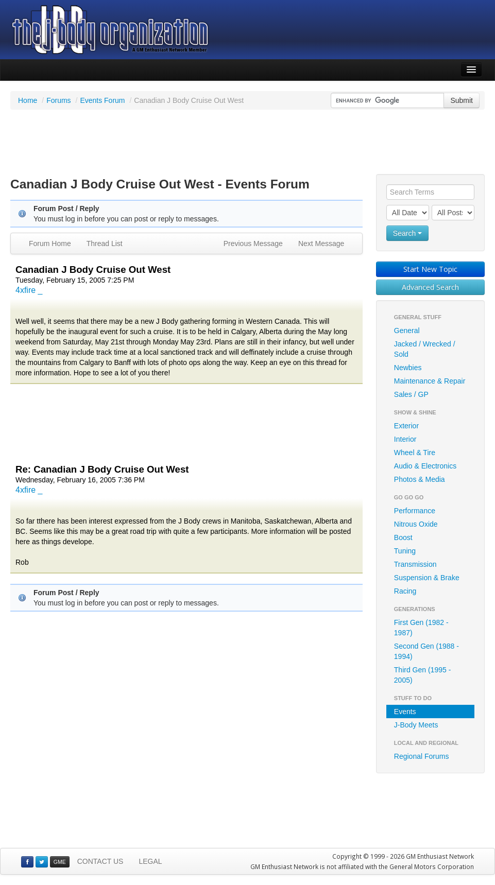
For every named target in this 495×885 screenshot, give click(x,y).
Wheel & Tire (414, 452)
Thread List (105, 243)
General (407, 330)
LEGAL (150, 861)
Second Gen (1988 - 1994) (426, 651)
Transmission (415, 564)
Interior (405, 439)
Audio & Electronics (425, 466)
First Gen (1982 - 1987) (421, 627)
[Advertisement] (247, 143)
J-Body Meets (416, 725)
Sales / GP (411, 394)
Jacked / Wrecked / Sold (424, 349)
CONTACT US (100, 861)
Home (27, 100)
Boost (403, 537)
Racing (405, 591)
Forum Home (50, 243)
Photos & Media (419, 479)
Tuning (405, 551)
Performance (414, 511)
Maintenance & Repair (430, 381)
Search (407, 233)
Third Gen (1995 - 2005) (422, 675)
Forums (58, 100)
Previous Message (253, 243)
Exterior (406, 426)
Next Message (321, 243)
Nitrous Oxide (416, 524)
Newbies (408, 367)
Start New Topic (430, 269)
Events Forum (102, 100)
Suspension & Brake (426, 578)
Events (405, 711)
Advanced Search (430, 287)
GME (60, 862)
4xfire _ (28, 290)
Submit (461, 100)
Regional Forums (421, 756)
